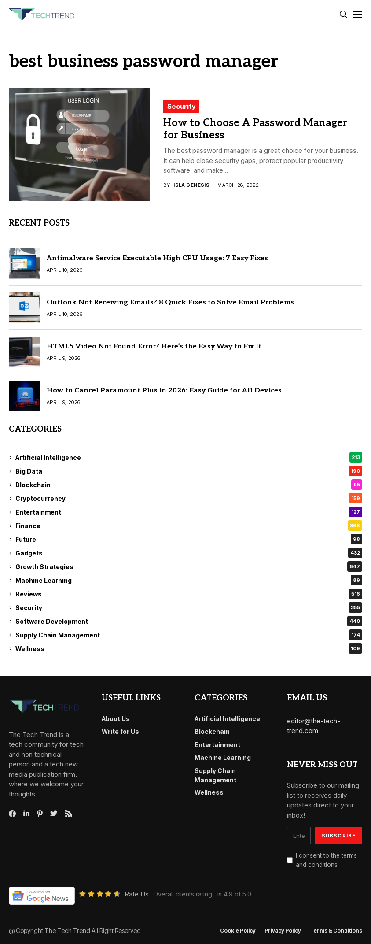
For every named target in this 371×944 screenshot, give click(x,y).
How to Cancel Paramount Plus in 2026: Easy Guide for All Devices (164, 390)
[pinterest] (40, 813)
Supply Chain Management (188, 634)
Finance (188, 525)
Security (181, 106)
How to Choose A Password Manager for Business (255, 129)
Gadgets (188, 553)
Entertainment (188, 512)
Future (188, 539)
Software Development (188, 621)
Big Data (188, 471)
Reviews (188, 594)
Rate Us (137, 894)
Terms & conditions (336, 931)
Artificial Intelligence (188, 457)
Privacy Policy (282, 931)
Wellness (188, 648)
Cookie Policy (238, 931)
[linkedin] (26, 814)
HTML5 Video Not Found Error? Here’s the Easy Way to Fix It (154, 346)
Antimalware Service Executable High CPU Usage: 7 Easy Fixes (157, 258)
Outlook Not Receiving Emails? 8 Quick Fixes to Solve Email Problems (170, 302)
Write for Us (120, 731)
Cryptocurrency (188, 498)
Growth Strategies (188, 566)
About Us (116, 718)
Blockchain (188, 484)
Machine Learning (188, 580)
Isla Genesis (191, 185)
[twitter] (54, 814)
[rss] (68, 813)
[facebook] (12, 813)
